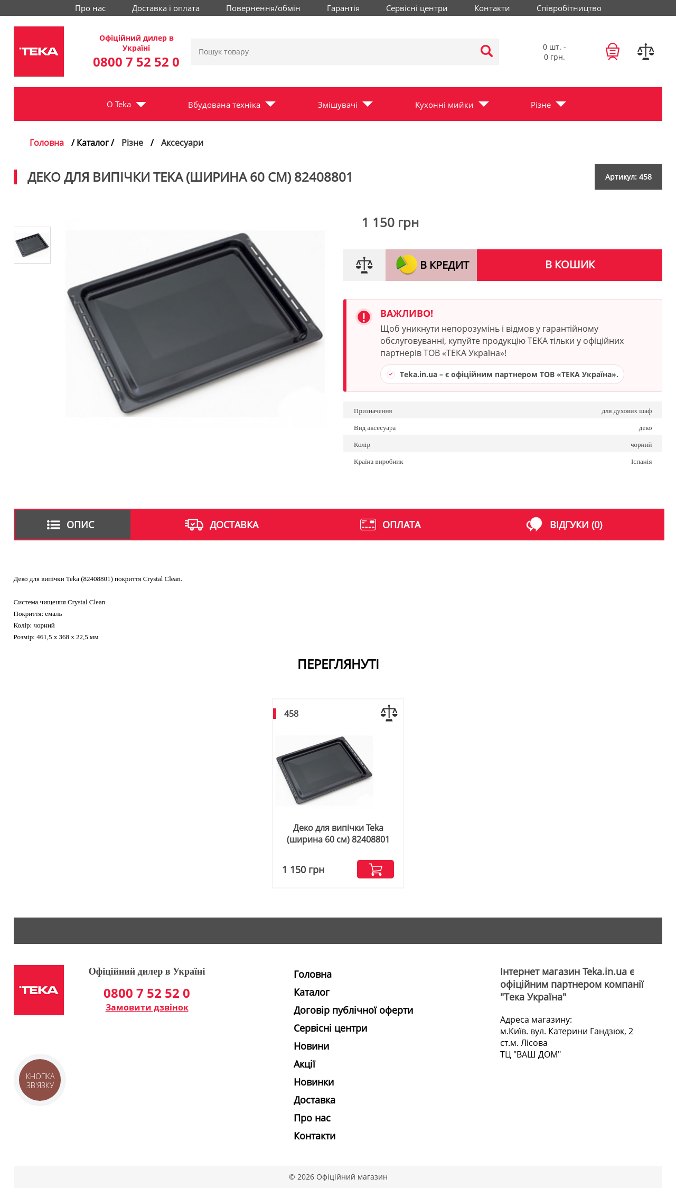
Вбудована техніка (224, 104)
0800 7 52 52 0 (136, 61)
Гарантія (343, 8)
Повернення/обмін (263, 8)
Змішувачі (338, 104)
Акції (304, 1064)
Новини (311, 1046)
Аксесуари (182, 142)
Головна (47, 142)
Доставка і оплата (166, 8)
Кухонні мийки (444, 104)
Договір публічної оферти (353, 1010)
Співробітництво (569, 8)
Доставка (314, 1099)
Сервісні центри (417, 8)
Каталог (312, 992)
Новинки (314, 1081)
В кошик (570, 264)
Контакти (492, 8)
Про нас (90, 8)
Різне (541, 104)
